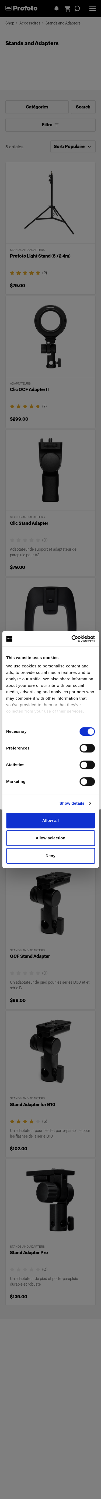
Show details (72, 803)
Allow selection (50, 838)
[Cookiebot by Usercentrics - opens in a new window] (72, 638)
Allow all (50, 820)
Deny (50, 855)
